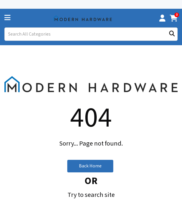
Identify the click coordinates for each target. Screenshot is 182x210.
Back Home (90, 149)
